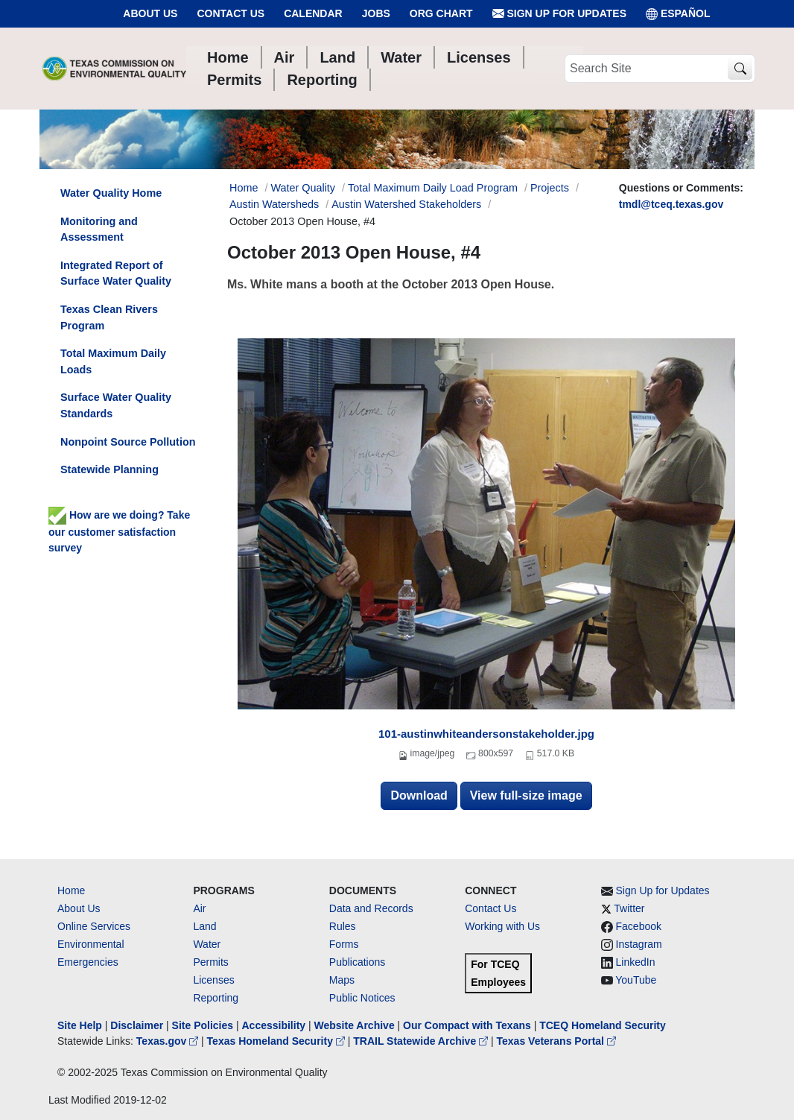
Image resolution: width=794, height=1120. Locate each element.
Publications (357, 962)
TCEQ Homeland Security (602, 1025)
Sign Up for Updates (559, 13)
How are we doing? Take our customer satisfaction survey (119, 531)
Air (199, 908)
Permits (210, 962)
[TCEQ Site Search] (740, 68)
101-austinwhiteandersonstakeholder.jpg (486, 733)
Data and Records (371, 908)
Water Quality (302, 188)
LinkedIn (635, 962)
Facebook (638, 926)
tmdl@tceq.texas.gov (671, 204)
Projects (549, 188)
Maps (342, 980)
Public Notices (362, 998)
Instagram (639, 944)
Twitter (629, 908)
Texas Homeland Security (277, 1041)
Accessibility (274, 1025)
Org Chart (441, 13)
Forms (344, 944)
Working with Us (502, 926)
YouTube (635, 980)
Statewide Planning (109, 469)
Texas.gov (168, 1041)
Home (71, 890)
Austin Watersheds (274, 204)
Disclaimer (136, 1025)
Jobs (376, 13)
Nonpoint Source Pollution (127, 442)
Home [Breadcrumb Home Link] (243, 188)
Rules (342, 926)
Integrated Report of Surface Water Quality (115, 273)
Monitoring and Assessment (99, 229)
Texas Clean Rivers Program (109, 317)
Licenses (213, 980)
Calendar (313, 13)
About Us (150, 13)
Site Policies (202, 1025)
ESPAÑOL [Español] (678, 13)
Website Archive (354, 1025)
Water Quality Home (111, 193)
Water (206, 944)
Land (204, 926)
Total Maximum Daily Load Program (433, 188)
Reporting (215, 998)
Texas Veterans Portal (556, 1041)
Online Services (93, 926)
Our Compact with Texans (467, 1025)
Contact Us (230, 13)
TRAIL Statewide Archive (422, 1041)
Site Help (79, 1025)
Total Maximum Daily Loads (113, 361)
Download (418, 795)
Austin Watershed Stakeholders (406, 204)
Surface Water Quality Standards (115, 405)
